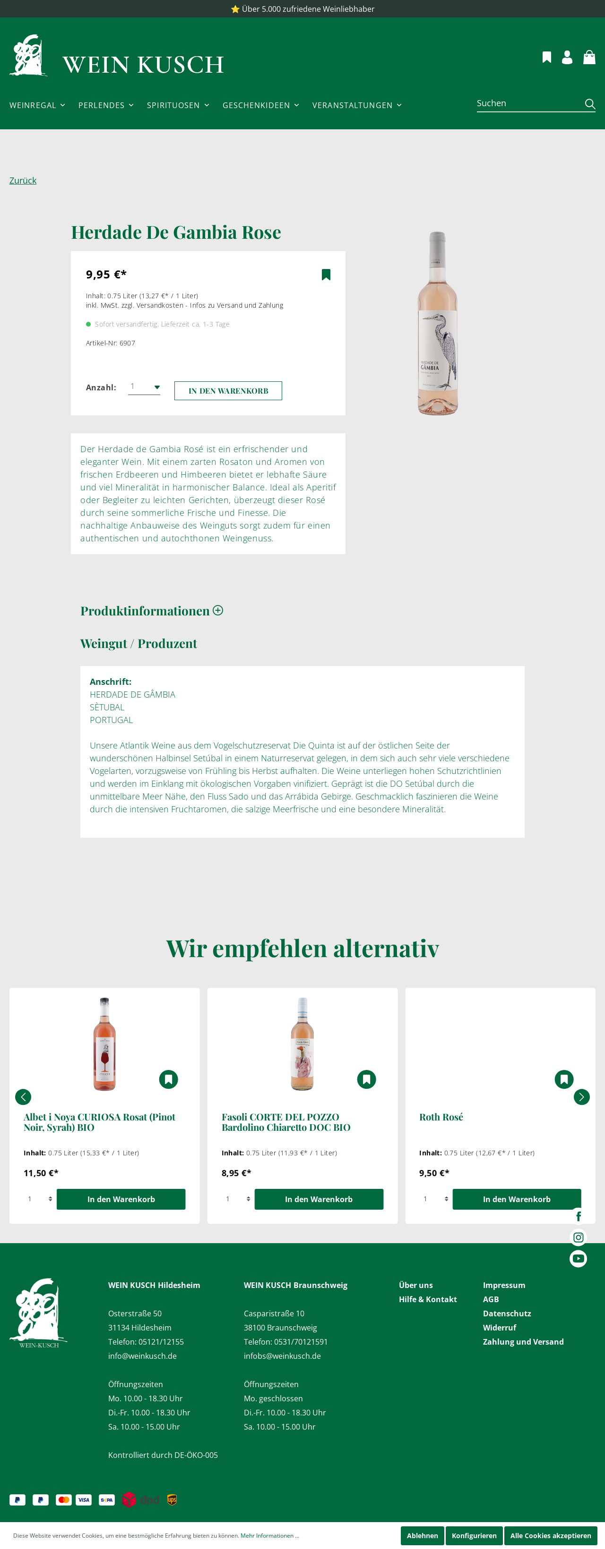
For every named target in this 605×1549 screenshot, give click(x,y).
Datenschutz (507, 1313)
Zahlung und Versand (523, 1342)
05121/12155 (161, 1342)
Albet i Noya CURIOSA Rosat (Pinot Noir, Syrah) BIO (99, 1122)
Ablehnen (422, 1535)
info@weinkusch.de (142, 1356)
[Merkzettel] (541, 55)
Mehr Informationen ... (270, 1536)
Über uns (416, 1285)
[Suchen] (528, 103)
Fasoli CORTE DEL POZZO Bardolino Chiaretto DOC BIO (286, 1122)
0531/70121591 (301, 1342)
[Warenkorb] (584, 56)
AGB (491, 1299)
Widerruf (499, 1327)
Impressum (504, 1285)
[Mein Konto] (561, 56)
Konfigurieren (474, 1535)
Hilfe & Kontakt (428, 1299)
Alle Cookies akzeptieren (550, 1535)
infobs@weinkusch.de (282, 1356)
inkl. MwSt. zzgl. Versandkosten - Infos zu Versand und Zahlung (184, 305)
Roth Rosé (441, 1117)
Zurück (22, 180)
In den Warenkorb (229, 391)
